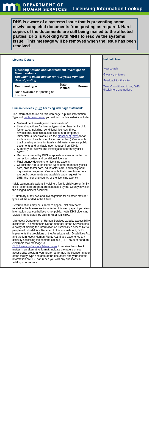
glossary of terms (68, 136)
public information (34, 117)
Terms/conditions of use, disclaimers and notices (121, 88)
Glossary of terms (114, 74)
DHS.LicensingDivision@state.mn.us (34, 246)
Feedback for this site (116, 80)
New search (110, 68)
